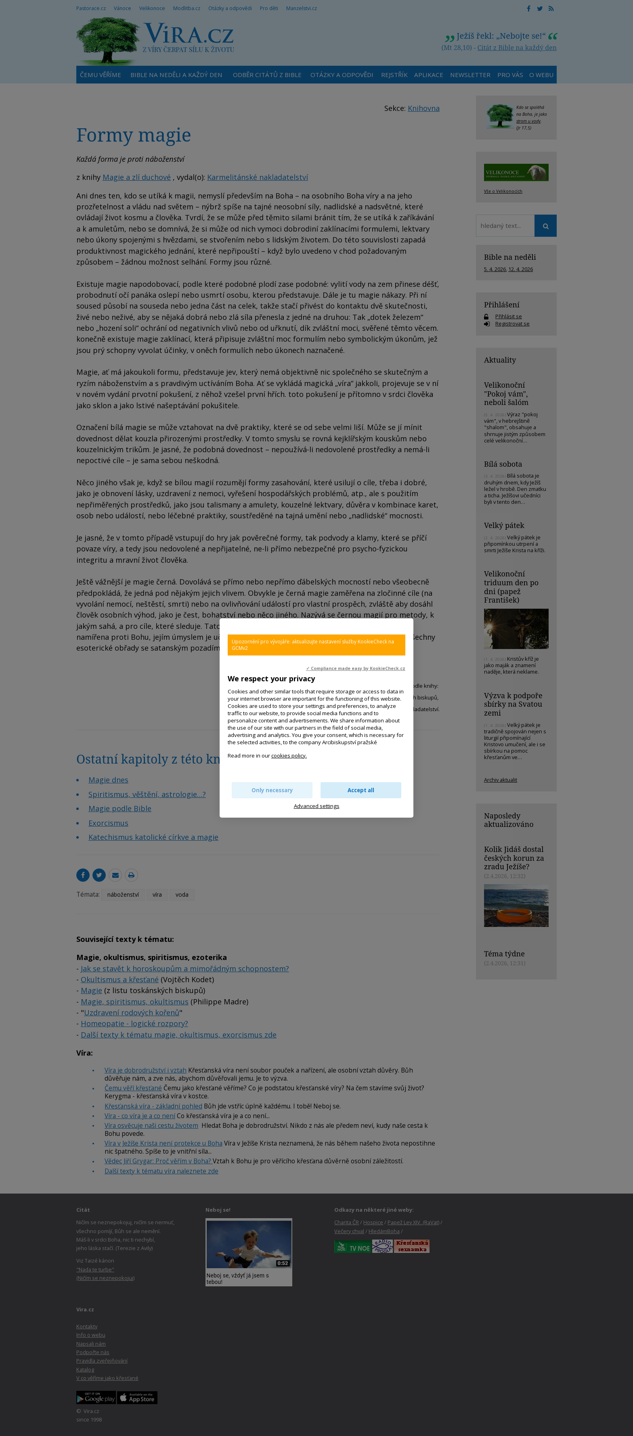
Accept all (361, 790)
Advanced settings (317, 806)
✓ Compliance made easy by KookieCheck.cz (355, 668)
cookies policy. (289, 755)
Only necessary (272, 790)
